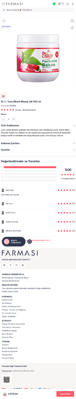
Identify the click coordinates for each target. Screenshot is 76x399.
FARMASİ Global (9, 330)
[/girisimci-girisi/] (14, 3)
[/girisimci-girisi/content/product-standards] (7, 303)
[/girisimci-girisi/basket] (67, 3)
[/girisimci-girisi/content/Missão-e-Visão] (14, 310)
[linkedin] (22, 265)
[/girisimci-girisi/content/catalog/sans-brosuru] (7, 334)
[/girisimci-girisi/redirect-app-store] (6, 379)
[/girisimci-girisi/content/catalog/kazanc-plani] (7, 337)
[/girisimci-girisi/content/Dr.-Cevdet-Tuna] (9, 313)
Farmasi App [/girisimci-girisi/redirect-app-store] (6, 371)
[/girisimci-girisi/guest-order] (10, 291)
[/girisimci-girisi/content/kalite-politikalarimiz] (11, 306)
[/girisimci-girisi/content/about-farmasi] (11, 327)
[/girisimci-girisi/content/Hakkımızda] (7, 300)
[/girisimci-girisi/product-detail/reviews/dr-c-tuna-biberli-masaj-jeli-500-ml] (38, 240)
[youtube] (16, 265)
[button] (65, 394)
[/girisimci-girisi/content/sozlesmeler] (7, 355)
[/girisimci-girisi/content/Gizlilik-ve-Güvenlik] (10, 351)
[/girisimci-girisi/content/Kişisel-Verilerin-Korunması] (13, 324)
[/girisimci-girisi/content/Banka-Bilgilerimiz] (10, 348)
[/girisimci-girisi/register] (10, 280)
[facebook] (10, 265)
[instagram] (4, 265)
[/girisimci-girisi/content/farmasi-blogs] (8, 358)
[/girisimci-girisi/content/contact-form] (5, 345)
